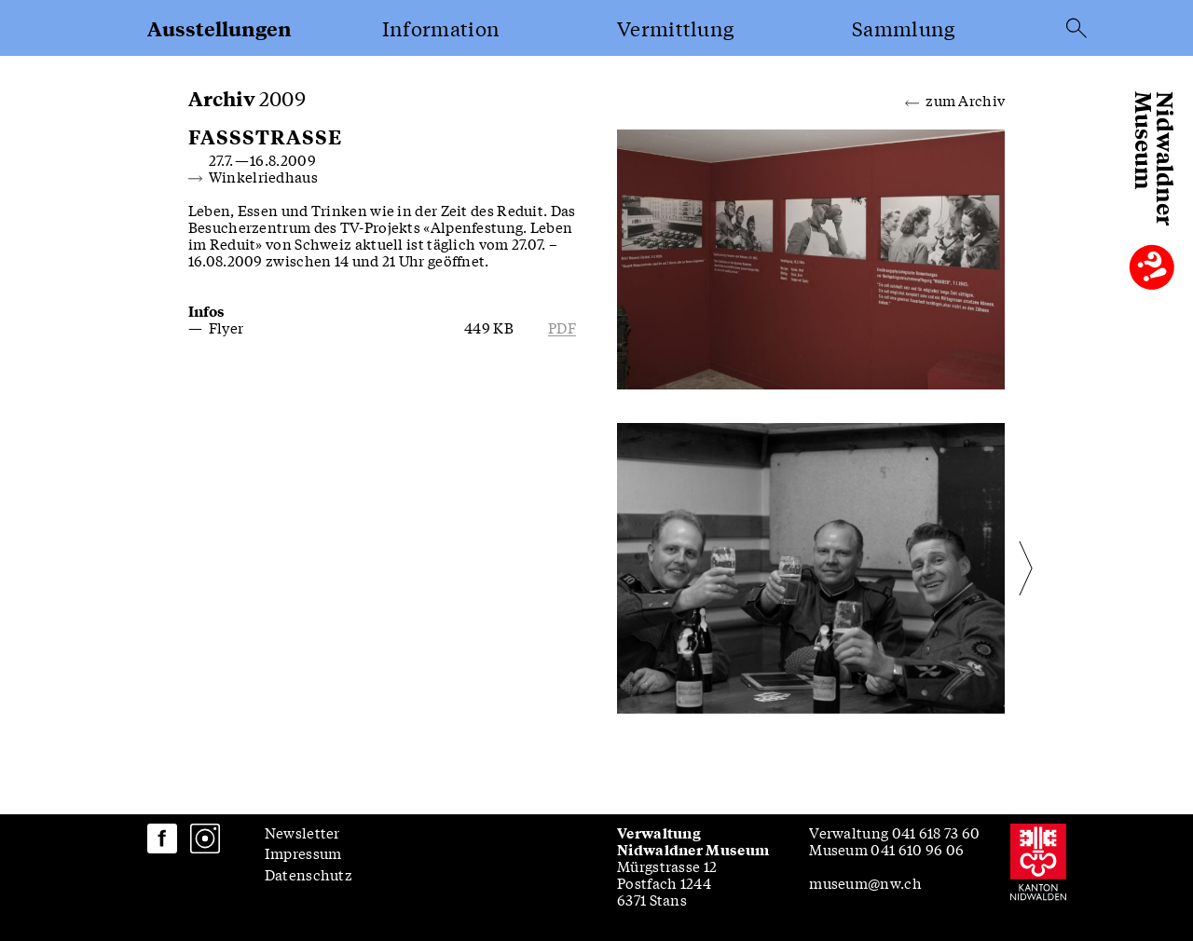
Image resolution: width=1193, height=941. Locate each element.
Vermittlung (675, 28)
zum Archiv (955, 98)
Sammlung (903, 28)
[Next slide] (984, 568)
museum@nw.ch (865, 882)
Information (441, 28)
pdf (562, 327)
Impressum (303, 852)
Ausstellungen (219, 28)
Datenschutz (308, 874)
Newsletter (302, 832)
